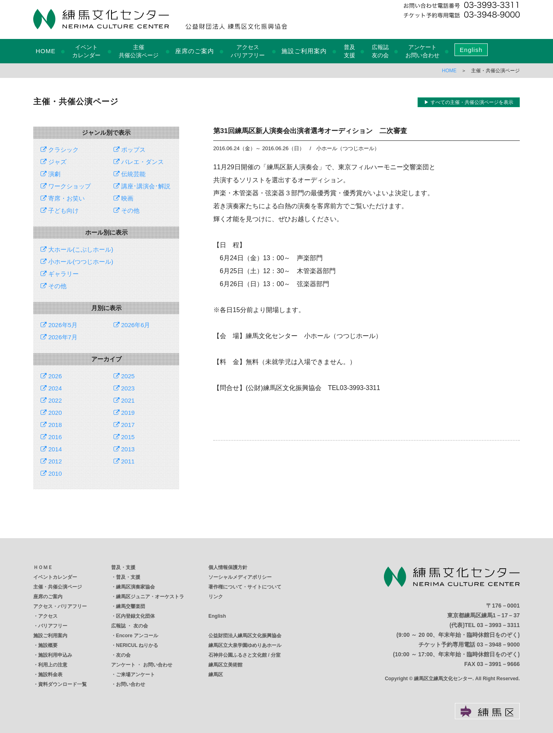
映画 (123, 198)
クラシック (60, 149)
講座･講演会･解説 (142, 186)
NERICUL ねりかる (137, 645)
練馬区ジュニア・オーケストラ (150, 596)
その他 (126, 210)
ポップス (130, 149)
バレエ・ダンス (139, 161)
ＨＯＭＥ (43, 567)
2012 (51, 461)
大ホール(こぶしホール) (77, 249)
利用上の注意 (52, 665)
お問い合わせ (130, 684)
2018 (51, 424)
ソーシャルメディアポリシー (240, 577)
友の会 (123, 655)
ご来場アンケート (135, 674)
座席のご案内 (194, 50)
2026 (51, 376)
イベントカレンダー (55, 577)
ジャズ (53, 161)
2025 (124, 376)
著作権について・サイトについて (244, 587)
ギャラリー (60, 273)
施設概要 (48, 645)
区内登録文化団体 (135, 616)
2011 (124, 461)
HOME (46, 50)
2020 (51, 412)
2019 (124, 412)
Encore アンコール (137, 635)
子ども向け (60, 210)
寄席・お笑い (63, 198)
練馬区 (215, 674)
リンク (215, 596)
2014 (51, 449)
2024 (51, 388)
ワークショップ (66, 186)
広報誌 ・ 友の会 (129, 626)
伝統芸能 (130, 173)
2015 (124, 436)
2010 (51, 473)
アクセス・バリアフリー (60, 606)
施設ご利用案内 (304, 50)
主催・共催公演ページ (57, 587)
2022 (51, 400)
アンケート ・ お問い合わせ (141, 665)
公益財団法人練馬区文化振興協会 (244, 635)
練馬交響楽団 (130, 606)
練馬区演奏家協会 (135, 587)
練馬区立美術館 (225, 665)
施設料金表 (50, 674)
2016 (51, 436)
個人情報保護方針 (227, 567)
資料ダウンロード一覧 (62, 684)
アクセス (48, 616)
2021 (124, 400)
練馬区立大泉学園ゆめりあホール (244, 645)
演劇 (50, 173)
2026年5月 (59, 324)
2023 (124, 388)
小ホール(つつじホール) (77, 261)
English (471, 49)
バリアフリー (52, 626)
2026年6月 (132, 324)
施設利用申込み (55, 655)
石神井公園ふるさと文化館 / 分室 (244, 655)
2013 (124, 449)
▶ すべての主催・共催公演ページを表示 (468, 102)
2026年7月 (59, 337)
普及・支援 (123, 567)
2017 (124, 424)
